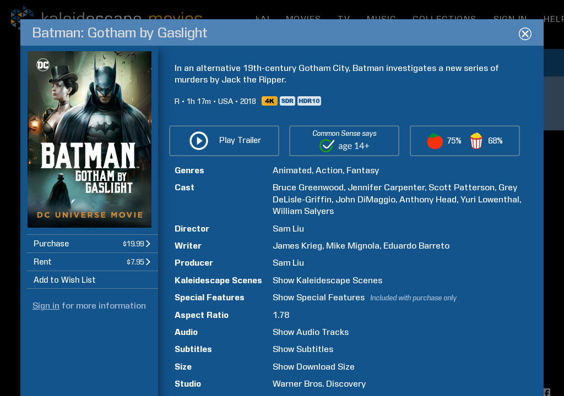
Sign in (45, 305)
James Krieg (297, 245)
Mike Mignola (352, 245)
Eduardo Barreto (416, 245)
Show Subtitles (303, 349)
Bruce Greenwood (308, 187)
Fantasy (362, 170)
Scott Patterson (462, 187)
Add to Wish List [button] (65, 280)
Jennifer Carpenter (386, 187)
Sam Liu (288, 228)
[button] (92, 243)
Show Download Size (314, 366)
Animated (292, 170)
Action (329, 170)
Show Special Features (319, 297)
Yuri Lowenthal (489, 199)
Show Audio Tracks (311, 332)
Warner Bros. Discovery (319, 383)
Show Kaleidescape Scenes (327, 280)
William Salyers (303, 211)
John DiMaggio (365, 199)
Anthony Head (428, 199)
